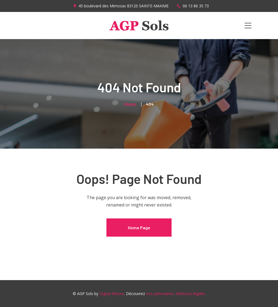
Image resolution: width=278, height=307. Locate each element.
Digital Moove (111, 293)
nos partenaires (159, 293)
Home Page (139, 227)
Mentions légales (190, 293)
